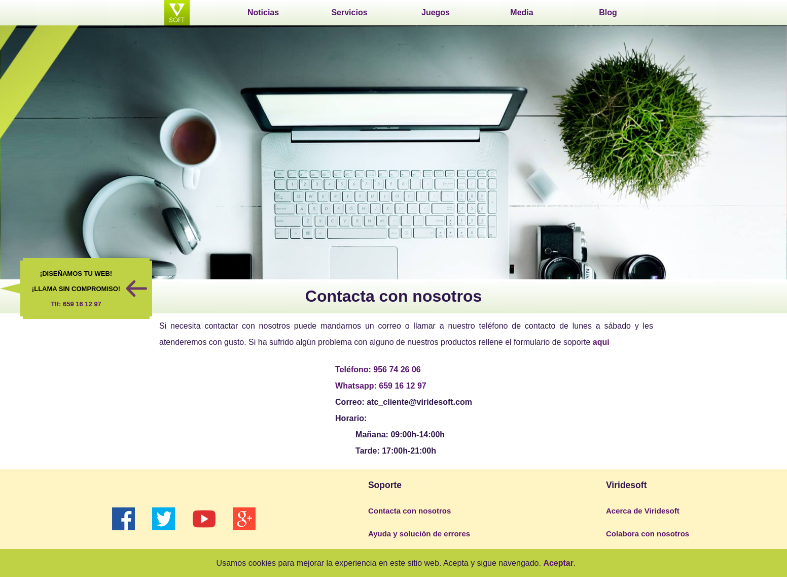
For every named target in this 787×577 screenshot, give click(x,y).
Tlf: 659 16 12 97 (76, 304)
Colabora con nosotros (647, 533)
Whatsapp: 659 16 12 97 (380, 385)
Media (521, 12)
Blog (608, 12)
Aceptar (558, 563)
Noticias (263, 12)
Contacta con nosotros (409, 510)
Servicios (349, 12)
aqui (601, 342)
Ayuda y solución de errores (419, 533)
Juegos (435, 12)
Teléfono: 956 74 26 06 (378, 369)
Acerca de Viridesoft (642, 510)
